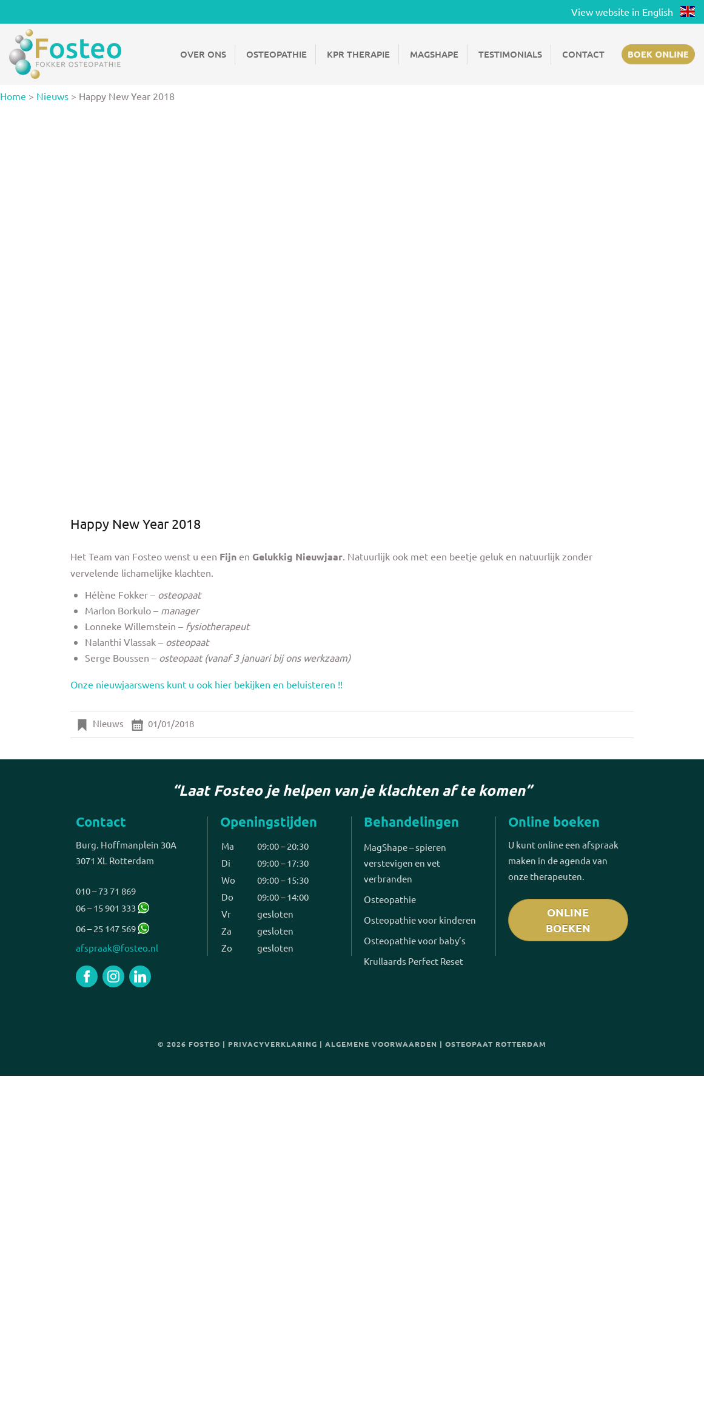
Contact (583, 54)
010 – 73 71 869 (106, 890)
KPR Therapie (358, 54)
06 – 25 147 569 (106, 928)
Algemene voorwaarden (381, 1044)
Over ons (203, 54)
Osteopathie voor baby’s (415, 940)
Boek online (658, 54)
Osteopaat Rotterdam (495, 1044)
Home (13, 96)
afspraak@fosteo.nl (117, 947)
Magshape (434, 54)
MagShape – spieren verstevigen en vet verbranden (405, 862)
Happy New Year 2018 (135, 523)
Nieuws (52, 96)
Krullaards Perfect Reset (413, 961)
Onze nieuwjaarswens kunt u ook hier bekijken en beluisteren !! (206, 684)
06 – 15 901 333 (112, 907)
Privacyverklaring (272, 1044)
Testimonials (510, 54)
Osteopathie (276, 54)
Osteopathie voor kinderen (420, 920)
